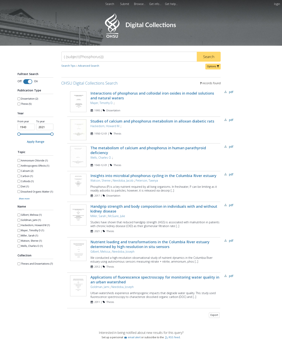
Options (213, 66)
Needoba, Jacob (123, 180)
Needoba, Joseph (123, 251)
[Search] (129, 57)
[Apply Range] (35, 141)
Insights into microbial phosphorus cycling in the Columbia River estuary (153, 175)
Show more (24, 198)
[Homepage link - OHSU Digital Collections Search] (141, 37)
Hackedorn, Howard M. (105, 126)
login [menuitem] (277, 4)
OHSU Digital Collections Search (89, 83)
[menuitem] (140, 4)
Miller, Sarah (98, 216)
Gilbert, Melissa (100, 251)
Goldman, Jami (99, 287)
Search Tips (68, 65)
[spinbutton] (26, 127)
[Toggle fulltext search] (27, 81)
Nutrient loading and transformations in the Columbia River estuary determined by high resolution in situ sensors (150, 244)
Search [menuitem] (109, 4)
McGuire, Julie (116, 216)
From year (23, 121)
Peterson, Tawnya (147, 180)
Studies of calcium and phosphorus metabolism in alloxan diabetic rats (152, 121)
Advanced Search (88, 65)
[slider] (19, 134)
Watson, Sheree (100, 180)
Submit (125, 4)
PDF (231, 92)
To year (40, 121)
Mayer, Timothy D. (101, 103)
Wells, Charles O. (101, 157)
